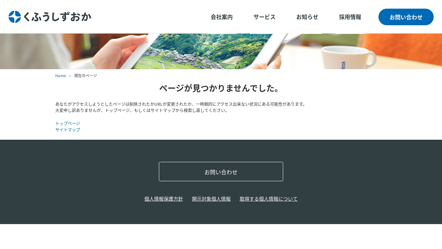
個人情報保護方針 (163, 198)
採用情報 (350, 16)
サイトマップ (67, 130)
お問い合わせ (406, 17)
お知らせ (307, 16)
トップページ (67, 123)
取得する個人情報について (269, 198)
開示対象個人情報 (211, 198)
